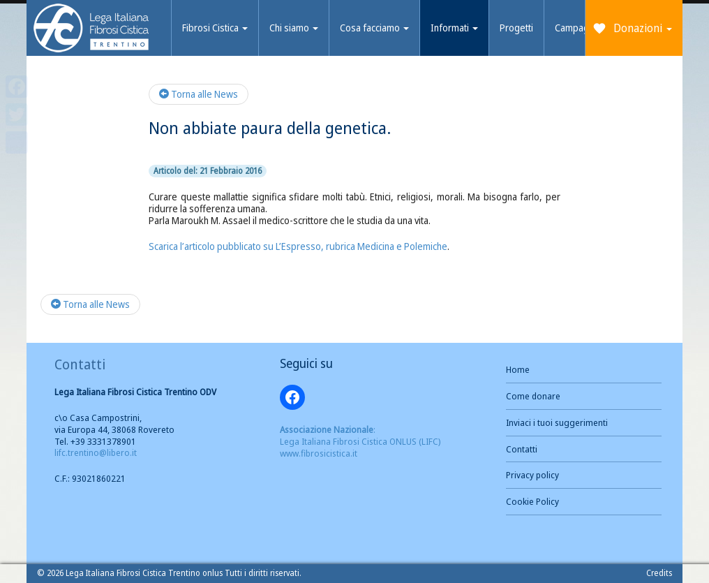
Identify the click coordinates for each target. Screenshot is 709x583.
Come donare (533, 396)
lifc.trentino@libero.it (95, 452)
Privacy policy (532, 474)
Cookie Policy (532, 501)
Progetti (516, 27)
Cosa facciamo (374, 27)
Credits (659, 573)
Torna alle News (198, 94)
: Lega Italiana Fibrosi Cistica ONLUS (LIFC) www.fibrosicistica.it (360, 441)
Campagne (577, 27)
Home (518, 369)
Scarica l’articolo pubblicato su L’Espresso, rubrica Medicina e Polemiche (298, 246)
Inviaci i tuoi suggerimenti (557, 422)
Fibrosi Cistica (215, 27)
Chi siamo (293, 27)
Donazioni (642, 28)
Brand (91, 29)
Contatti (521, 449)
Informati (454, 27)
